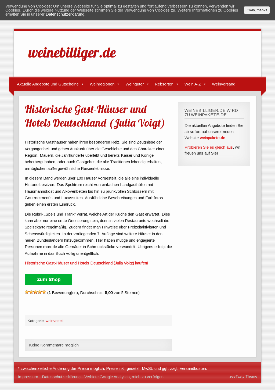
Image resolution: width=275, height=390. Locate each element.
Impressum (28, 376)
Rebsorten (164, 84)
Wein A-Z (192, 84)
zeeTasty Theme (243, 376)
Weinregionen (102, 84)
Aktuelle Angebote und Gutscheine (48, 84)
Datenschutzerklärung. (66, 14)
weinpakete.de (212, 137)
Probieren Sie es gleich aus (208, 147)
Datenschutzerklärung (61, 376)
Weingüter (134, 84)
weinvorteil (54, 321)
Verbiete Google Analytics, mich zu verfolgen (124, 376)
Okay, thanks (257, 10)
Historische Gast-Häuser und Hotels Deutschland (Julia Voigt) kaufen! (86, 263)
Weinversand (223, 84)
